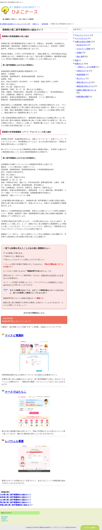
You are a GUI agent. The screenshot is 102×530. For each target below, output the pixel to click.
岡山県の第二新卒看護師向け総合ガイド (15, 502)
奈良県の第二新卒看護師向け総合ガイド (15, 497)
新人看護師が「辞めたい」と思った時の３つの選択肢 (18, 19)
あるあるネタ (82, 45)
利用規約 (3, 518)
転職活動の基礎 (83, 96)
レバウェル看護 (14, 441)
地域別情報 (81, 75)
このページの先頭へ (90, 527)
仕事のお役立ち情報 (82, 42)
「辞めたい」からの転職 (86, 67)
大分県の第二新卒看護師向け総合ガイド (15, 495)
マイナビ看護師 (14, 335)
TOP (15, 24)
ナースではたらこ (15, 391)
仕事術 (79, 53)
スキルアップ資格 (83, 49)
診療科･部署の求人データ (86, 90)
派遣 (76, 60)
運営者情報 (4, 517)
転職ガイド (79, 64)
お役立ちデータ (83, 71)
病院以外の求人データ (85, 86)
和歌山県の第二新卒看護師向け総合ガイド (16, 505)
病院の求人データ (83, 82)
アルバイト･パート (82, 35)
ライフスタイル (81, 38)
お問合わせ (4, 520)
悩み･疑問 (80, 56)
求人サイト (81, 78)
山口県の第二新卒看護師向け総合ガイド (15, 500)
